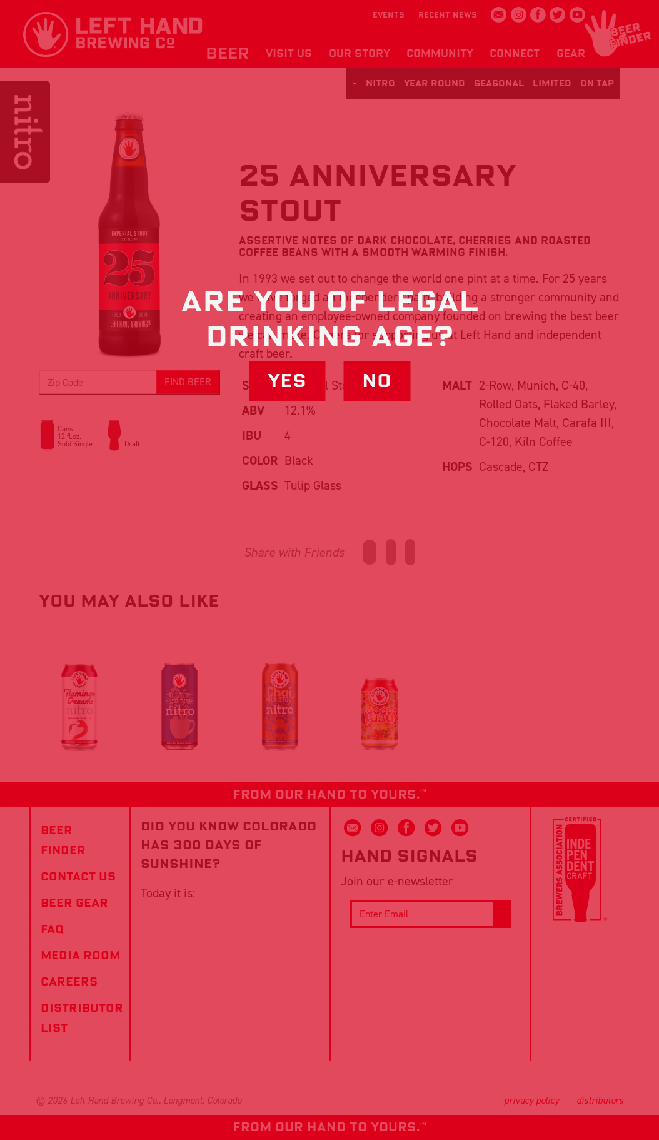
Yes (287, 381)
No (376, 381)
